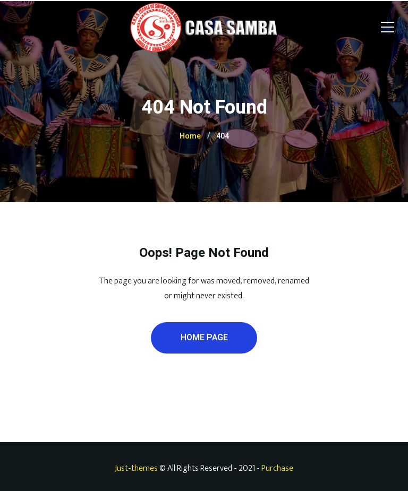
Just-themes (136, 468)
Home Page (204, 337)
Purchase (277, 468)
